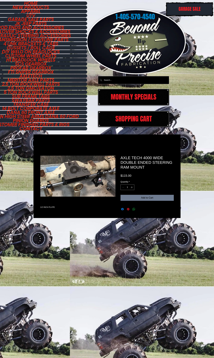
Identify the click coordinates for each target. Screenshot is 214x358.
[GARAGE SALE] (189, 9)
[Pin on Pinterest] (128, 209)
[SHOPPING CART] (133, 119)
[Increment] (132, 187)
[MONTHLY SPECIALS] (133, 97)
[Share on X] (139, 209)
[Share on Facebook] (122, 209)
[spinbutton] (127, 187)
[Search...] (133, 80)
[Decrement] (123, 187)
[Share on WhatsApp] (134, 209)
